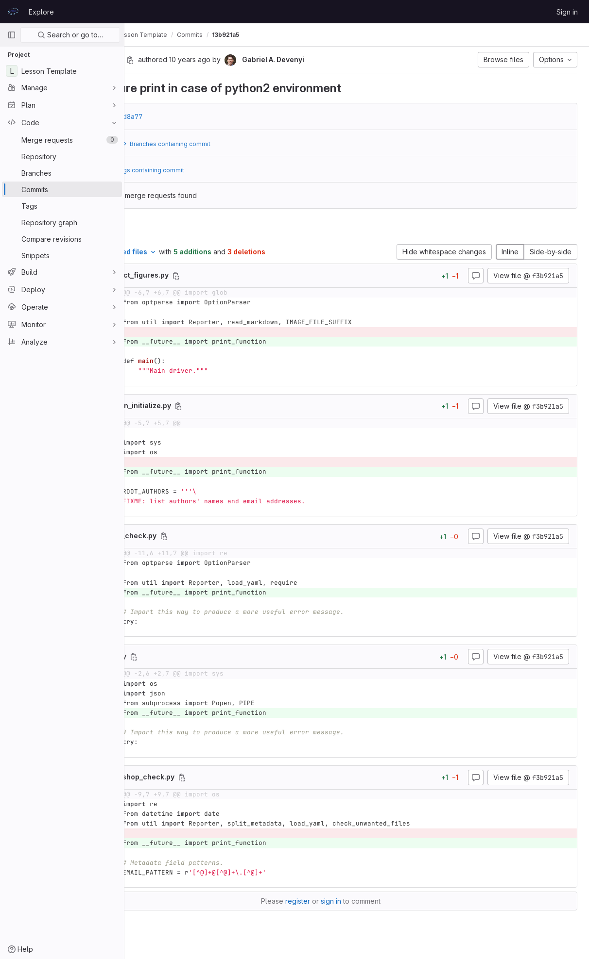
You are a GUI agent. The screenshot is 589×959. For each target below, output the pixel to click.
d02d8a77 (198, 116)
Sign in (567, 12)
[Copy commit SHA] (202, 60)
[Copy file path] (247, 275)
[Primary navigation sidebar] (11, 35)
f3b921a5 (297, 34)
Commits (261, 34)
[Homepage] (13, 11)
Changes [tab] (164, 228)
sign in (367, 901)
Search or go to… (70, 35)
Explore (41, 12)
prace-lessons (157, 34)
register (333, 901)
